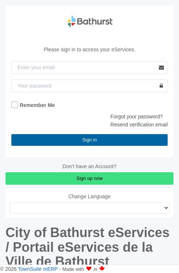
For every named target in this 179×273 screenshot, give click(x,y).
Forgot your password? (137, 116)
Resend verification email (139, 125)
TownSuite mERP (38, 269)
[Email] (89, 67)
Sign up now (90, 178)
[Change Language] (89, 208)
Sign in (89, 140)
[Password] (89, 86)
